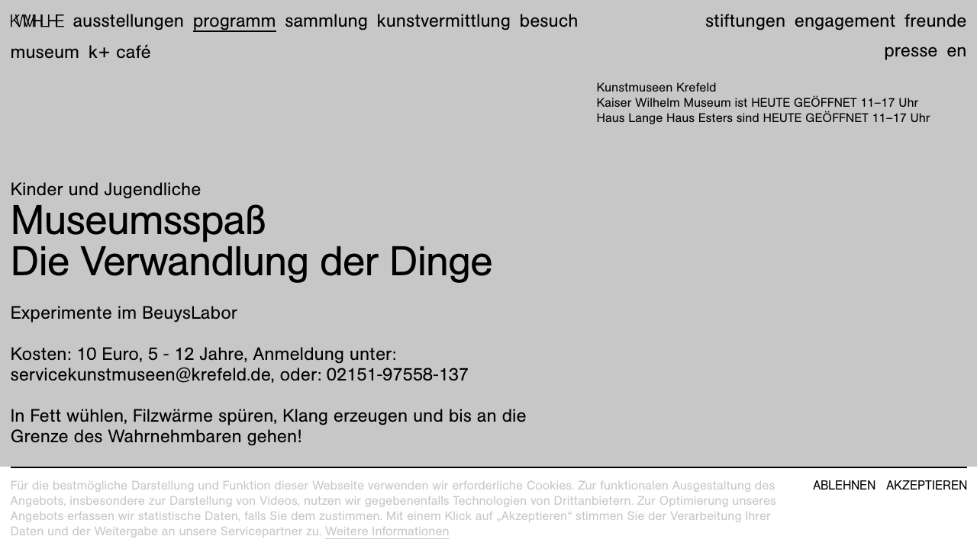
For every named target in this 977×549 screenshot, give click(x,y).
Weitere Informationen (387, 531)
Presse (910, 50)
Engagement (845, 20)
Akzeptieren (926, 485)
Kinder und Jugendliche (106, 189)
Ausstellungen (128, 20)
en (956, 50)
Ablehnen (844, 485)
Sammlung (326, 20)
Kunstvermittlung (444, 20)
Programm (234, 20)
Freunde (935, 20)
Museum (45, 51)
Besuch (549, 20)
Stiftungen (745, 20)
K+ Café (120, 51)
